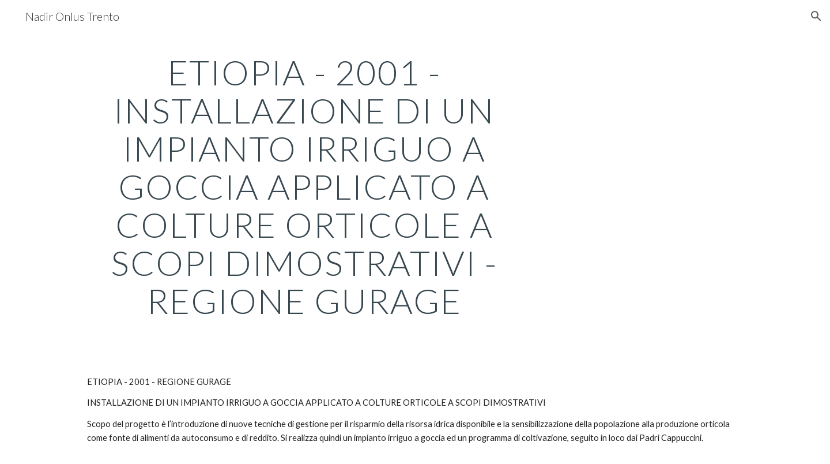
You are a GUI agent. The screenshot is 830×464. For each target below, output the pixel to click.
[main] (304, 186)
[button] (816, 16)
